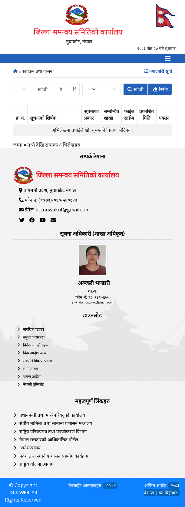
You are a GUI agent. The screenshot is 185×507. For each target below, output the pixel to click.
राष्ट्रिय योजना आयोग (36, 464)
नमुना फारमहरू (34, 337)
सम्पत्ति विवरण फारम (37, 360)
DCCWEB (19, 492)
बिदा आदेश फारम (35, 353)
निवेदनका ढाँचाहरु (35, 345)
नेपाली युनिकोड (33, 384)
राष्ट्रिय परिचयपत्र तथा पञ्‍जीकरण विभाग (53, 431)
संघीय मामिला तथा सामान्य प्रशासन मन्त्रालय (55, 423)
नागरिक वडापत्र (33, 329)
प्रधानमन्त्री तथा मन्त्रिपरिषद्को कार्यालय (52, 415)
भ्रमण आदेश (32, 376)
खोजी (135, 89)
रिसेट (160, 89)
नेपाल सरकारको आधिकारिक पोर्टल (48, 439)
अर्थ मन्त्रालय (30, 448)
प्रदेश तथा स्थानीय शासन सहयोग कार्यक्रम (53, 456)
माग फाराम (30, 368)
